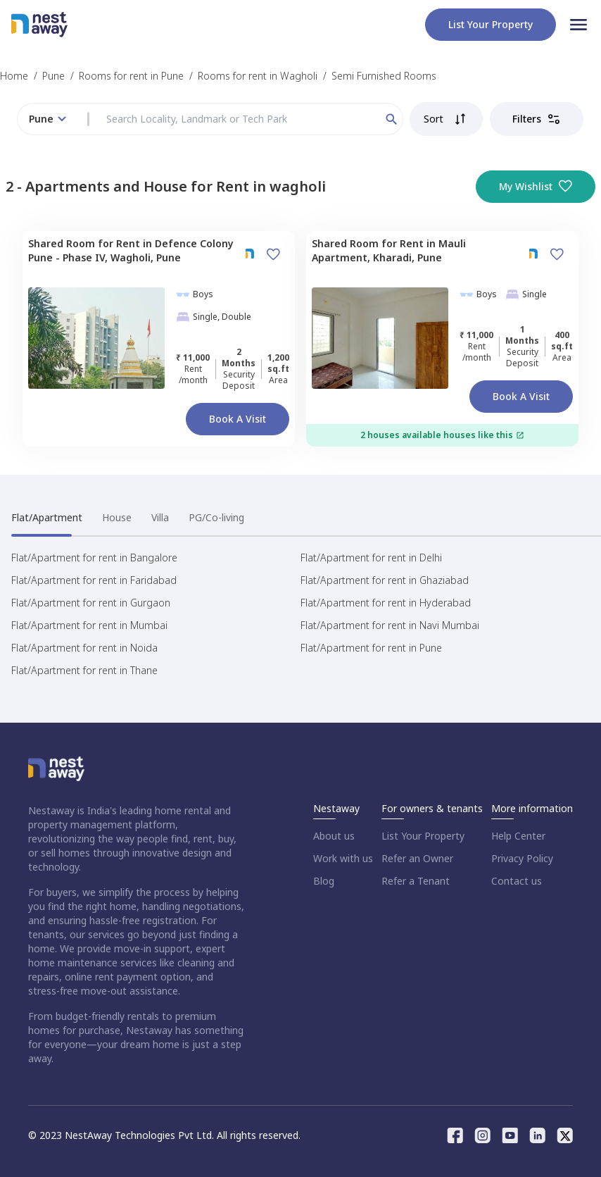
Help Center (518, 835)
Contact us (516, 881)
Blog (323, 881)
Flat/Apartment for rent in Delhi (371, 557)
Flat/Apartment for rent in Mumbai (89, 625)
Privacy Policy (522, 858)
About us (334, 835)
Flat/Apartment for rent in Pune (371, 647)
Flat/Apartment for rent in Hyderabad (385, 602)
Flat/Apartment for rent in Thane (84, 670)
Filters (536, 119)
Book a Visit (237, 418)
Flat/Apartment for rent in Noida (84, 647)
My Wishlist (535, 187)
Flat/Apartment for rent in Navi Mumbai (389, 625)
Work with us (343, 858)
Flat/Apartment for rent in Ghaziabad (384, 580)
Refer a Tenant (415, 881)
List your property (490, 24)
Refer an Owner (417, 858)
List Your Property (422, 835)
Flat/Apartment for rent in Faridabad (94, 580)
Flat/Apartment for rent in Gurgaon (90, 602)
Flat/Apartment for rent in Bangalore (94, 557)
